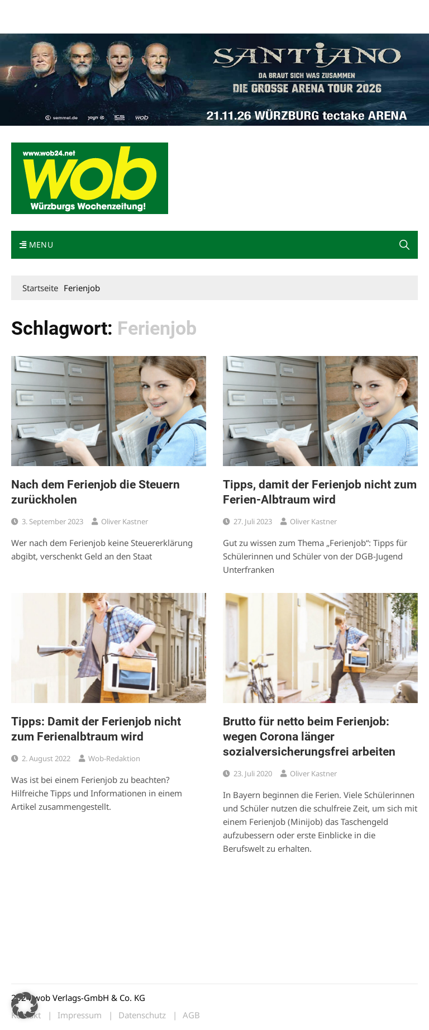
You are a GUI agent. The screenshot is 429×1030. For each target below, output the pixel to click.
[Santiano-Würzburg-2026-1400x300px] (214, 78)
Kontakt (138, 10)
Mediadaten (31, 10)
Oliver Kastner (124, 521)
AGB (191, 1015)
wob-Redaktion (114, 758)
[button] (24, 1005)
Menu (36, 244)
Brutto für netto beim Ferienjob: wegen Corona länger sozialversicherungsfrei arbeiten (309, 737)
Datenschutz (142, 1015)
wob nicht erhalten (88, 10)
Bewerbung (30, 23)
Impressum (177, 10)
